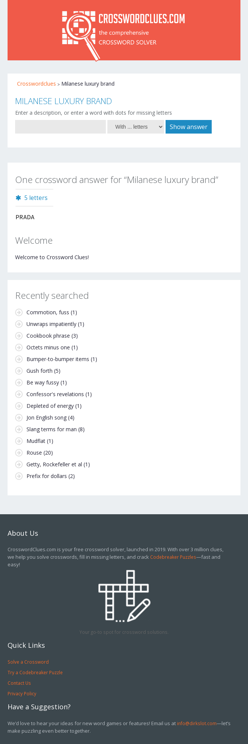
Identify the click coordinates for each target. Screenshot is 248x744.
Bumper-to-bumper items (57, 359)
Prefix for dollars (46, 476)
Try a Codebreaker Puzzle (35, 672)
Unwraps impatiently (51, 323)
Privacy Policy (22, 693)
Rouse (34, 452)
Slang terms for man (51, 429)
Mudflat (35, 440)
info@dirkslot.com (197, 723)
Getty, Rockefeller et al (54, 464)
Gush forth (39, 370)
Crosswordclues (36, 83)
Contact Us (19, 683)
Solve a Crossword (28, 662)
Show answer (189, 127)
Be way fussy (42, 382)
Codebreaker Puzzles (173, 557)
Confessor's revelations (55, 394)
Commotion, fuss (47, 312)
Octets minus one (48, 347)
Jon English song (46, 417)
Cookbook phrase (48, 335)
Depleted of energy (50, 405)
